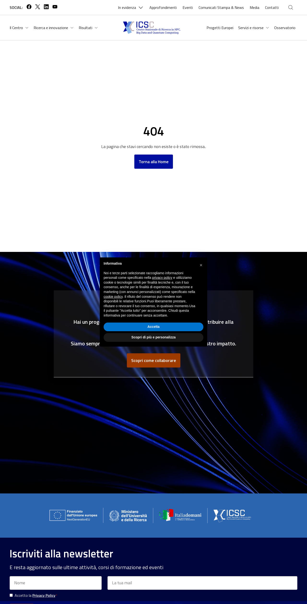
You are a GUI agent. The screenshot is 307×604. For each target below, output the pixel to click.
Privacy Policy (43, 595)
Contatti (272, 7)
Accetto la (36, 595)
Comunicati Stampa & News (221, 7)
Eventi (188, 7)
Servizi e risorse (253, 28)
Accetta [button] (154, 327)
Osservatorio (284, 28)
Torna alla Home (154, 161)
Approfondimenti (163, 7)
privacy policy (162, 278)
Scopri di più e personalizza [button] (153, 337)
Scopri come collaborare (153, 360)
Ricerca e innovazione (54, 28)
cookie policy (113, 297)
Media (254, 7)
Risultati (88, 28)
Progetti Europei (220, 28)
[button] (201, 265)
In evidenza (131, 7)
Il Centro (19, 28)
